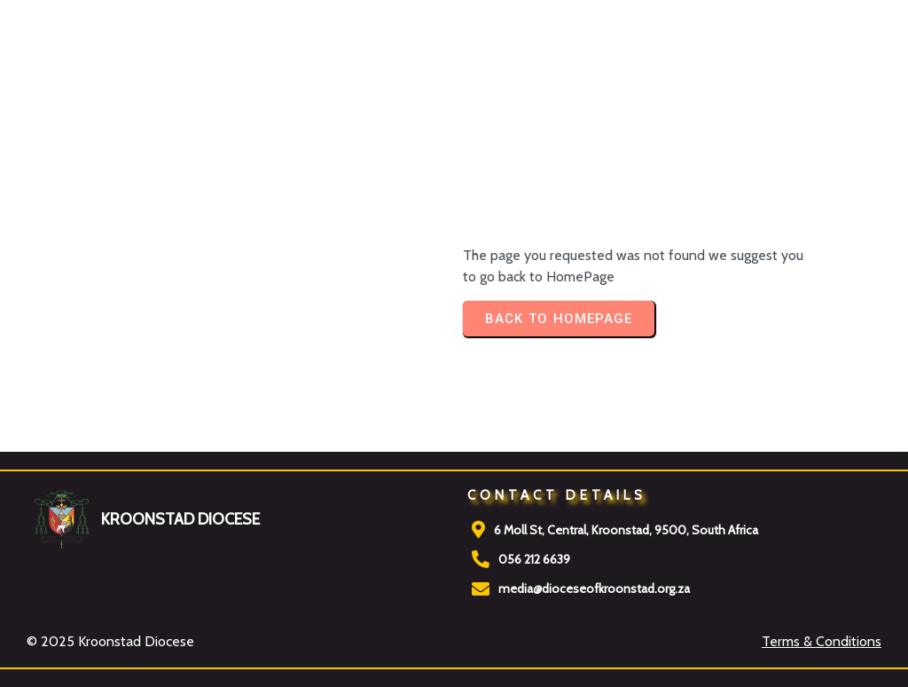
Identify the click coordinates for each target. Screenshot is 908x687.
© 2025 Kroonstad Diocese (110, 641)
